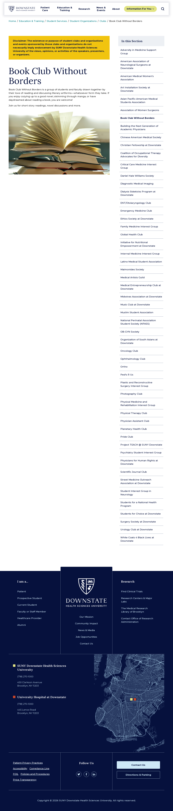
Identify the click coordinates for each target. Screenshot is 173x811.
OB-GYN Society (129, 331)
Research (84, 9)
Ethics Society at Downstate (136, 218)
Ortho (123, 366)
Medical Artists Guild (132, 277)
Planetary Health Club (133, 429)
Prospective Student (29, 598)
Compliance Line (39, 768)
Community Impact (86, 623)
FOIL (15, 774)
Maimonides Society (132, 269)
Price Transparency (24, 779)
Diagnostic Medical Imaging (136, 183)
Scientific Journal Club (133, 472)
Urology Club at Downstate (136, 529)
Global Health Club (131, 234)
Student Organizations (83, 21)
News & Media (86, 630)
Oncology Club (129, 351)
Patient (21, 591)
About (116, 9)
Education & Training (64, 9)
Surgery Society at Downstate (138, 521)
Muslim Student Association (136, 312)
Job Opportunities (86, 636)
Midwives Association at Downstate (141, 296)
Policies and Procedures (35, 774)
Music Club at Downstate (135, 304)
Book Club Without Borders (137, 118)
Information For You (139, 8)
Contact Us (86, 643)
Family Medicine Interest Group (139, 226)
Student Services (57, 21)
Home (12, 21)
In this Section (132, 41)
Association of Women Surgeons (139, 110)
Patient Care (45, 9)
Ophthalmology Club (132, 359)
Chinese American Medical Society (140, 137)
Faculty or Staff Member (31, 611)
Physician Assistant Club (134, 421)
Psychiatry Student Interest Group (141, 452)
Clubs (103, 21)
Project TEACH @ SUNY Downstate (141, 444)
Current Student (27, 604)
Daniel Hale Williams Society (137, 175)
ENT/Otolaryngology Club (135, 203)
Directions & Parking (138, 774)
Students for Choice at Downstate (140, 513)
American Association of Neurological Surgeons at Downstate (135, 65)
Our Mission (86, 617)
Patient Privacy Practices (28, 762)
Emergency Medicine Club (136, 210)
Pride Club (126, 436)
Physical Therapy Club (133, 413)
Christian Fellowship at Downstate (140, 145)
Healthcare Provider (29, 618)
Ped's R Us (126, 374)
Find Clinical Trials (132, 591)
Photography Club (131, 393)
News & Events (101, 9)
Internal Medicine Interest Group (140, 253)
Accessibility (20, 768)
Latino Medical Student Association (141, 261)
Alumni (21, 625)
